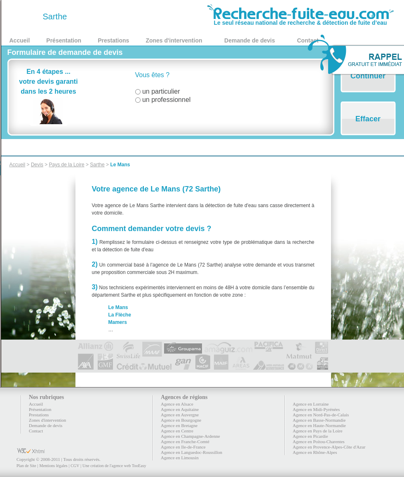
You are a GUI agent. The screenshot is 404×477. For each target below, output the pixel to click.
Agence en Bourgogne (181, 420)
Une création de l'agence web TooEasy (114, 465)
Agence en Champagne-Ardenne (190, 436)
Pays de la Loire (67, 165)
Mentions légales (53, 465)
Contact (36, 430)
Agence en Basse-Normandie (319, 420)
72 (24, 16)
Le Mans (120, 165)
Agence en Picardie (310, 436)
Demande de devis (249, 40)
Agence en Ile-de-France (183, 446)
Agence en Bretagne (179, 425)
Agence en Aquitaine (180, 409)
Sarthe (97, 165)
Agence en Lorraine (311, 403)
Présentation (63, 40)
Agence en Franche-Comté (185, 441)
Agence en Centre (177, 430)
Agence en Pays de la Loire (318, 430)
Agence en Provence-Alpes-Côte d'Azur (329, 446)
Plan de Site (26, 465)
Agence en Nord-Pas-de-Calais (321, 414)
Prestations (113, 40)
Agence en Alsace (177, 403)
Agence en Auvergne (180, 414)
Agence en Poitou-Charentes (319, 441)
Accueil (19, 40)
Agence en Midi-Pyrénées (316, 409)
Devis (37, 165)
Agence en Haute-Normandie (319, 425)
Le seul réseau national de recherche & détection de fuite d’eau (300, 20)
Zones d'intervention (174, 40)
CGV (74, 465)
